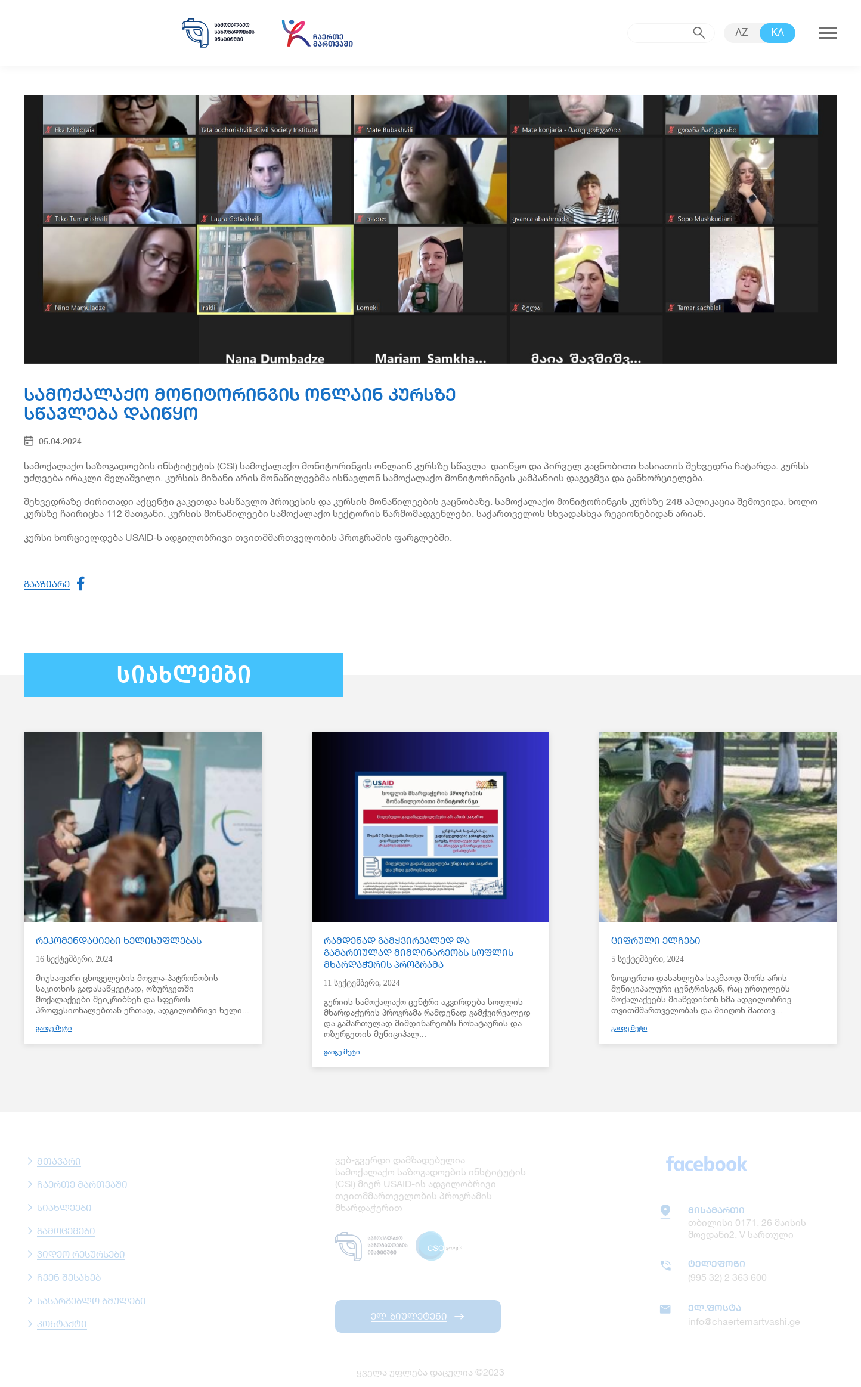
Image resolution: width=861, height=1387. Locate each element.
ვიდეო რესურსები (81, 1253)
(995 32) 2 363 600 (727, 1277)
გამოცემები (66, 1230)
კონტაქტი (62, 1323)
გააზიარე (47, 583)
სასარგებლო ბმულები (91, 1300)
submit (699, 32)
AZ (741, 33)
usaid (89, 33)
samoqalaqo (218, 33)
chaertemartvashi (317, 33)
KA (777, 33)
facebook (706, 1162)
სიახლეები (64, 1207)
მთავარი (59, 1160)
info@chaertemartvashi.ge (744, 1321)
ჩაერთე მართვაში (82, 1184)
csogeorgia (441, 1246)
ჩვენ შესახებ (69, 1277)
